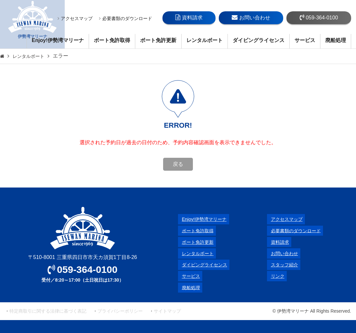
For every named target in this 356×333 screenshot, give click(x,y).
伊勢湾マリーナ (32, 24)
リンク (275, 276)
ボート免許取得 (112, 40)
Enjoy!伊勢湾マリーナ (58, 40)
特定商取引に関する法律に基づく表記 (47, 311)
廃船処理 (335, 40)
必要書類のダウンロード (125, 18)
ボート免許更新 (158, 40)
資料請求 (189, 17)
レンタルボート (204, 40)
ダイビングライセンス (258, 40)
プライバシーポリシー (120, 311)
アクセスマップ (75, 18)
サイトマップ (167, 311)
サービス (305, 40)
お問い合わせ (251, 17)
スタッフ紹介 (282, 264)
